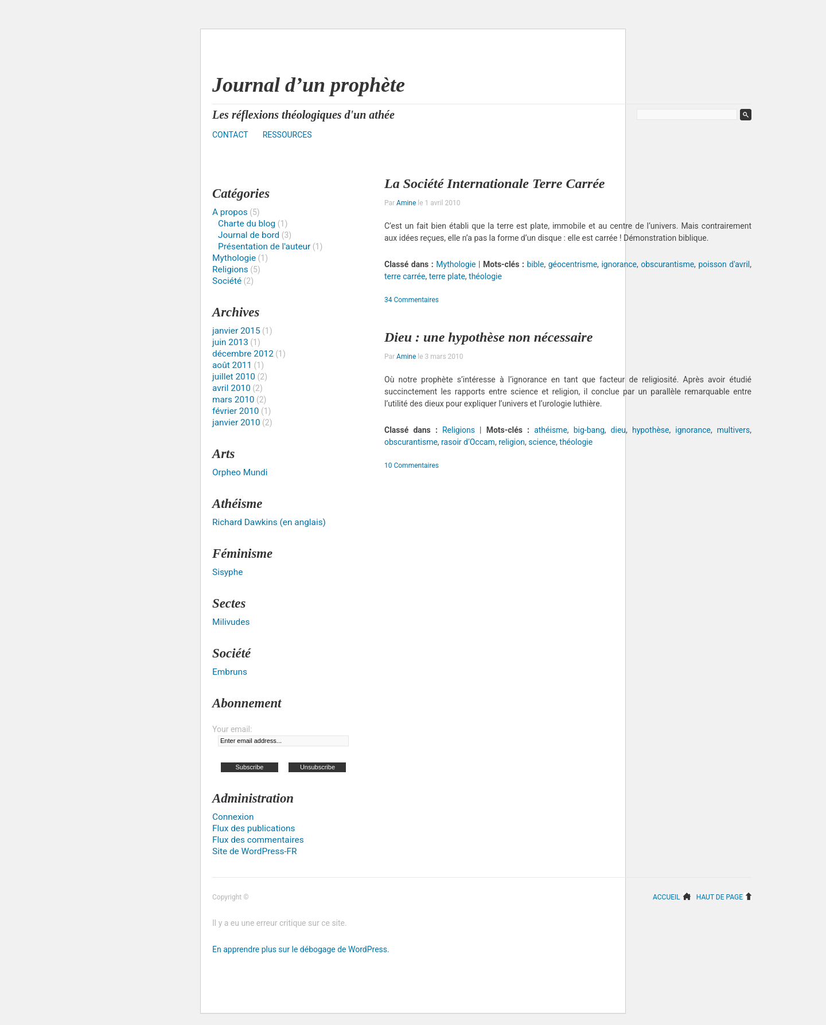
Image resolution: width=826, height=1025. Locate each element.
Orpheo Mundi (240, 472)
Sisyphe (227, 572)
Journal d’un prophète (308, 85)
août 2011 (232, 365)
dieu (618, 430)
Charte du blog (246, 223)
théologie (485, 276)
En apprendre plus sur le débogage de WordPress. (300, 949)
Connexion (233, 817)
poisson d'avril (724, 264)
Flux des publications (253, 828)
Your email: (232, 729)
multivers (733, 430)
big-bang (589, 430)
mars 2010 (233, 399)
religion (511, 442)
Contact (230, 134)
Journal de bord (248, 235)
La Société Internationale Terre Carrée (494, 183)
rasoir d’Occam (468, 442)
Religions (458, 430)
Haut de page (719, 896)
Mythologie (456, 264)
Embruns (229, 672)
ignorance (619, 264)
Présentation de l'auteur (264, 246)
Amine (406, 203)
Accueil (666, 896)
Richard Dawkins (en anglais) (269, 522)
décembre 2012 (243, 354)
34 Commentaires (411, 300)
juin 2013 (230, 342)
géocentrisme (572, 264)
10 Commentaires (411, 465)
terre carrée (404, 276)
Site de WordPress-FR (254, 851)
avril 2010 (231, 388)
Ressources (287, 134)
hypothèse (650, 430)
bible (535, 264)
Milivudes (231, 622)
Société (226, 281)
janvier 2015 (236, 331)
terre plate (447, 276)
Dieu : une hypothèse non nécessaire (488, 337)
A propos (230, 212)
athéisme (550, 430)
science (542, 442)
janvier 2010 (236, 422)
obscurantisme (667, 264)
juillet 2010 (233, 376)
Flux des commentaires (258, 840)
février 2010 (235, 411)
